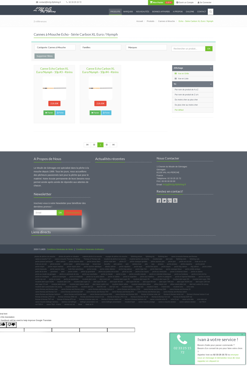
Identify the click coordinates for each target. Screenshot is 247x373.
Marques (128, 12)
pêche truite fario (110, 261)
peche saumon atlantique (93, 266)
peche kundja (92, 269)
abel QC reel (113, 287)
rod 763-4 (202, 302)
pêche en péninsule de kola (69, 274)
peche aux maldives (147, 277)
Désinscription (73, 212)
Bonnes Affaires (161, 12)
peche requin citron (73, 266)
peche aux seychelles (90, 274)
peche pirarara (172, 264)
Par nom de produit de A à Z (186, 90)
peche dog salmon (180, 266)
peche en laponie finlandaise (185, 277)
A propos (178, 12)
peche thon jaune (152, 266)
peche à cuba (121, 274)
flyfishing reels (181, 259)
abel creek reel (105, 279)
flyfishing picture (136, 256)
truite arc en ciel (200, 261)
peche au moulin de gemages (45, 274)
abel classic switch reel (101, 284)
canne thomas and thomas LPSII (128, 289)
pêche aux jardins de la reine (108, 272)
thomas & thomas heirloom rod (135, 299)
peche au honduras (181, 274)
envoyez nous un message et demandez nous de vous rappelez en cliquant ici (218, 358)
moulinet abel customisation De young (48, 287)
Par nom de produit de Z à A (186, 95)
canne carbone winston (187, 302)
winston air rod (69, 304)
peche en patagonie (165, 277)
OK (208, 48)
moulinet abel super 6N (181, 279)
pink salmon (118, 264)
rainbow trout (136, 264)
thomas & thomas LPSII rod (45, 297)
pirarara (160, 264)
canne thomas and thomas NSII (127, 294)
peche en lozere (204, 277)
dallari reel (139, 287)
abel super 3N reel (99, 282)
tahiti (62, 272)
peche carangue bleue (174, 269)
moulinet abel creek (89, 279)
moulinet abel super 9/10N (44, 282)
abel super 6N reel (149, 282)
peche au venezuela (159, 272)
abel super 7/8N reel (166, 282)
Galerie (190, 12)
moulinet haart (130, 302)
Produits (115, 12)
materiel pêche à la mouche (92, 256)
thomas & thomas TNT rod (44, 299)
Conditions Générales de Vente (60, 249)
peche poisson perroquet (44, 261)
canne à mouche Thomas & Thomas (67, 259)
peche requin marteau (55, 266)
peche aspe (138, 266)
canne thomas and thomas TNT (97, 292)
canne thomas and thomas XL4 (46, 292)
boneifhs (107, 264)
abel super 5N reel (132, 282)
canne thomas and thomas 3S (180, 289)
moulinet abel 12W (63, 282)
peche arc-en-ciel (185, 261)
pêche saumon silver (76, 261)
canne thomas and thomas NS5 (101, 294)
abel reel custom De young (199, 284)
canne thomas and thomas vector (73, 289)
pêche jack (172, 261)
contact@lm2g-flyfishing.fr (48, 2)
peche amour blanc (94, 261)
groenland (54, 272)
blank (80, 304)
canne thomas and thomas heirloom (47, 294)
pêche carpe (68, 264)
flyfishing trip (150, 256)
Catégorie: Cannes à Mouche (51, 47)
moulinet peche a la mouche (139, 259)
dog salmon (195, 266)
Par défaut (179, 110)
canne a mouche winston (167, 302)
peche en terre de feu (199, 274)
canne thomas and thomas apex (75, 294)
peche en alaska (196, 272)
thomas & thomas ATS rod (66, 299)
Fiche (60, 113)
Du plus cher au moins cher (186, 105)
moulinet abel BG (72, 287)
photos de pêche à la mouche (44, 256)
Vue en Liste (182, 78)
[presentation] (58, 221)
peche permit (200, 264)
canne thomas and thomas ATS (123, 292)
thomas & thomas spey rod (88, 299)
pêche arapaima (186, 264)
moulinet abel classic (59, 284)
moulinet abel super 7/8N (201, 279)
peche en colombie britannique (160, 274)
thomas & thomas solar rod (150, 294)
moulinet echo (178, 287)
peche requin (39, 266)
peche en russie (54, 279)
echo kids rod (202, 299)
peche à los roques (142, 272)
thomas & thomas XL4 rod (161, 297)
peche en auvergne (59, 277)
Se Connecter (204, 2)
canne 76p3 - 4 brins (53, 304)
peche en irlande (107, 274)
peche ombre (207, 266)
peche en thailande (76, 277)
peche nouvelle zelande (137, 274)
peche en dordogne (42, 277)
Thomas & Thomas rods (92, 259)
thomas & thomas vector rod (173, 294)
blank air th (89, 304)
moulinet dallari (127, 287)
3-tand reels (165, 287)
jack (127, 264)
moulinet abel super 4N (141, 279)
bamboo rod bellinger (69, 302)
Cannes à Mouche (166, 21)
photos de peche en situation (69, 256)
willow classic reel (160, 284)
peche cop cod (40, 279)
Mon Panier (161, 2)
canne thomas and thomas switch (175, 292)
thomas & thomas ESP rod (182, 297)
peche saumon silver (57, 269)
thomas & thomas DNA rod (67, 297)
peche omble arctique (192, 269)
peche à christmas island (178, 272)
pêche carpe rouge (82, 264)
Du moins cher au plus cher (186, 100)
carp (152, 264)
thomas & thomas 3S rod (139, 297)
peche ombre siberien (107, 269)
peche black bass (156, 269)
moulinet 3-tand (152, 287)
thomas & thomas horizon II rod (198, 294)
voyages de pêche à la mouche (116, 256)
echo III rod (175, 299)
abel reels (169, 259)
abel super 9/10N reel (184, 282)
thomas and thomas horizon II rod (92, 297)
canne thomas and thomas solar (46, 289)
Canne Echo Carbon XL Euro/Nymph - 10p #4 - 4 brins (100, 70)
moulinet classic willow (120, 284)
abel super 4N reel (116, 282)
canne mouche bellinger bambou (46, 302)
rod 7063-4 (39, 304)
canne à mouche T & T (43, 259)
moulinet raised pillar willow (141, 284)
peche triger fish (141, 269)
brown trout (97, 264)
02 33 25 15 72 (73, 2)
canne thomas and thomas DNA (155, 289)
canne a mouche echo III (158, 299)
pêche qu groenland (88, 272)
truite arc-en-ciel (41, 264)
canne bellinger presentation (111, 302)
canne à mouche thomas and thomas (184, 256)
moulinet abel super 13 (82, 282)
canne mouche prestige (146, 302)
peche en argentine (130, 277)
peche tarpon (166, 266)
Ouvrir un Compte (185, 2)
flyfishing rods (194, 259)
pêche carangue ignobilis (138, 261)
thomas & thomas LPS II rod (117, 297)
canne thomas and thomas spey (149, 292)
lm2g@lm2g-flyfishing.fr (174, 184)
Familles (86, 47)
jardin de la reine (41, 272)
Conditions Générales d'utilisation (90, 249)
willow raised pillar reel (178, 284)
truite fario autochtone (75, 269)
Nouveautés (142, 12)
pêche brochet (55, 264)
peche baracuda (41, 269)
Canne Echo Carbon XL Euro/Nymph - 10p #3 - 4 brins (54, 70)
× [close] (241, 334)
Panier (49, 113)
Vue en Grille (182, 73)
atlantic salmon (110, 266)
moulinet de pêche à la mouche (115, 259)
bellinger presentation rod (89, 302)
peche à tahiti (73, 272)
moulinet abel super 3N (121, 279)
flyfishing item (163, 256)
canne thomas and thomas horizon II (101, 289)
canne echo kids (188, 299)
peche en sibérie (113, 277)
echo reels (190, 287)
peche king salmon (125, 269)
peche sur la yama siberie (95, 277)
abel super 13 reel (41, 284)
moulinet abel (157, 259)
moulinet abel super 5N (161, 279)
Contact (201, 12)
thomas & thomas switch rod (111, 299)
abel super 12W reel (203, 282)
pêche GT (122, 261)
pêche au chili (127, 272)
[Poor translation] (11, 325)
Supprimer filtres (45, 56)
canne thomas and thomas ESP (72, 292)
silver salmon (60, 261)
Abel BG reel (101, 287)
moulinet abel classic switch (79, 284)
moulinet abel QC (87, 287)
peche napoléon (124, 266)
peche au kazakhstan (71, 279)
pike (146, 264)
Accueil (139, 21)
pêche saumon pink (158, 261)
